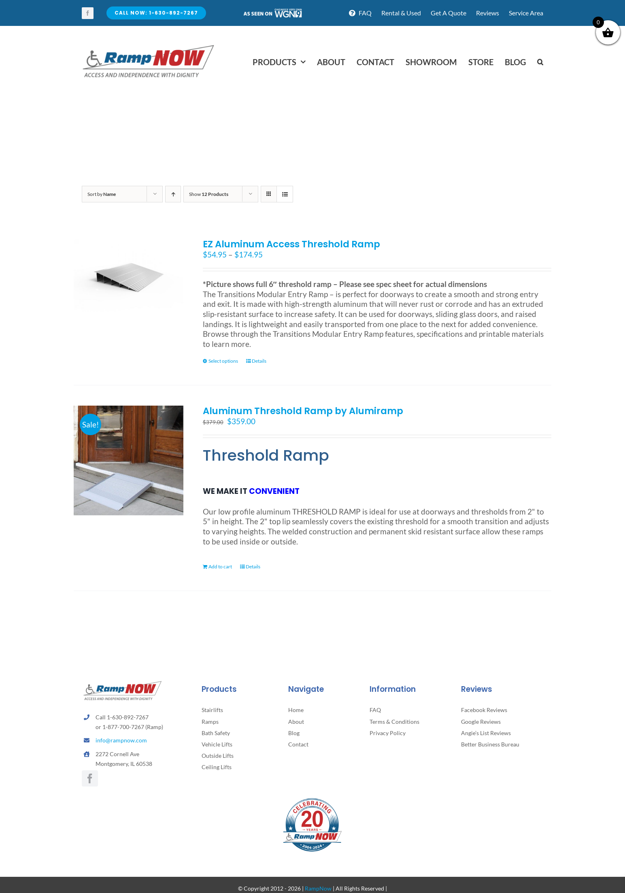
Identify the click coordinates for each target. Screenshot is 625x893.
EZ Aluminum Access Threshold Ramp (291, 244)
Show (208, 194)
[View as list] (285, 194)
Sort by (101, 194)
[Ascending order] (173, 194)
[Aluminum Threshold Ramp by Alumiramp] (128, 460)
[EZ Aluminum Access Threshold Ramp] (128, 275)
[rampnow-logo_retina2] (148, 46)
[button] (540, 62)
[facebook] (88, 13)
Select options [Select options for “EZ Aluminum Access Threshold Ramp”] (223, 361)
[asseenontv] (272, 11)
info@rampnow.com (121, 740)
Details (259, 361)
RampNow (318, 888)
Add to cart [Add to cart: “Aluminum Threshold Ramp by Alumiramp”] (220, 566)
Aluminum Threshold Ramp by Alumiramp (303, 410)
